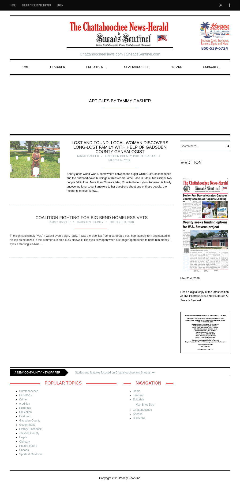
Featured (57, 67)
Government (27, 424)
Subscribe (211, 67)
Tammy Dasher (88, 157)
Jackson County (29, 433)
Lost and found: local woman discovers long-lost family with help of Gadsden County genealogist (119, 148)
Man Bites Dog (145, 404)
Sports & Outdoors (30, 454)
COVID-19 (25, 395)
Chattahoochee (136, 67)
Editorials (94, 67)
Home (24, 67)
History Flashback (30, 429)
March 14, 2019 (119, 161)
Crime (23, 399)
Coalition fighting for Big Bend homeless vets (91, 219)
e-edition (24, 403)
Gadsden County (118, 157)
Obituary (24, 441)
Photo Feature (145, 157)
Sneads (176, 67)
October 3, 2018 (122, 223)
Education (25, 412)
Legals (23, 437)
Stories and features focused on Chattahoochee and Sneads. (115, 372)
